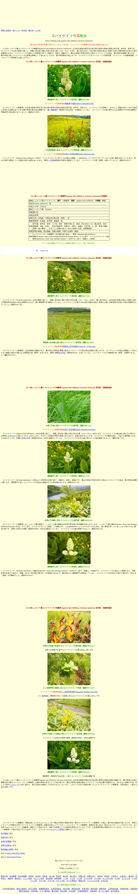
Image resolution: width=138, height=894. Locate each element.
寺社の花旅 (32, 889)
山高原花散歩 (56, 889)
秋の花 (38, 876)
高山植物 (4, 833)
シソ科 (65, 878)
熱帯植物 (57, 878)
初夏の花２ (91, 876)
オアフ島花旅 (44, 891)
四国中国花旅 (24, 891)
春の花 (65, 876)
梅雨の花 (81, 881)
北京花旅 (72, 891)
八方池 (27, 438)
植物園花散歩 (44, 889)
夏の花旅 (55, 891)
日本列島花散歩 (9, 889)
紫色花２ (18, 878)
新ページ (16, 30)
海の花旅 (66, 889)
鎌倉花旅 (102, 889)
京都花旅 (133, 889)
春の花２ (73, 876)
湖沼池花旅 (76, 889)
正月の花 (104, 881)
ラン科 (72, 878)
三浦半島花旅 (113, 889)
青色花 (107, 876)
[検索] (68, 250)
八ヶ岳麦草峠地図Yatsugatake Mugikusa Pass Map (79, 692)
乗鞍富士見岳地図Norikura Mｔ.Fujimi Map (79, 346)
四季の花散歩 (6, 30)
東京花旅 (63, 891)
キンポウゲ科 (108, 878)
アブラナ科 (88, 878)
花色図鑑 (12, 876)
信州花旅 (34, 891)
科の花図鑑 (22, 876)
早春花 (58, 876)
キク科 (117, 878)
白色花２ (114, 876)
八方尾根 (52, 160)
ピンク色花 (27, 878)
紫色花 (10, 878)
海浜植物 (49, 878)
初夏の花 (81, 876)
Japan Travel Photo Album (16, 853)
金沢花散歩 (115, 891)
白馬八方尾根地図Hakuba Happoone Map (79, 154)
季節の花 (4, 876)
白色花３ (123, 876)
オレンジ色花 (39, 878)
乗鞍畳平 (54, 110)
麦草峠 (46, 696)
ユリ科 (38, 30)
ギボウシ (12, 436)
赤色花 (100, 876)
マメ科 (79, 878)
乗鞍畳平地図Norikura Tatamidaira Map (79, 103)
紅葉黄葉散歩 (83, 891)
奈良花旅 (85, 889)
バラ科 (134, 878)
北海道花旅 (124, 889)
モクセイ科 (126, 878)
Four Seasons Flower (14, 857)
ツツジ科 (33, 881)
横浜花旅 (94, 889)
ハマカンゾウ (14, 785)
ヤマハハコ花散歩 (58, 829)
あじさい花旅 (104, 891)
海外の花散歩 (21, 889)
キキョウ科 (60, 881)
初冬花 (44, 876)
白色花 (24, 30)
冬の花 (51, 876)
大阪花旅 (93, 891)
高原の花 (4, 837)
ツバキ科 (97, 878)
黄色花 (131, 876)
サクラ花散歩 (71, 881)
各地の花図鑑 (6, 841)
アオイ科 (50, 881)
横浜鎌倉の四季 (7, 849)
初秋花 (31, 876)
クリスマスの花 (93, 881)
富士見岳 (62, 353)
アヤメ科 (42, 881)
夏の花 (31, 30)
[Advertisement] (69, 14)
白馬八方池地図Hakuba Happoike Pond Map (79, 429)
